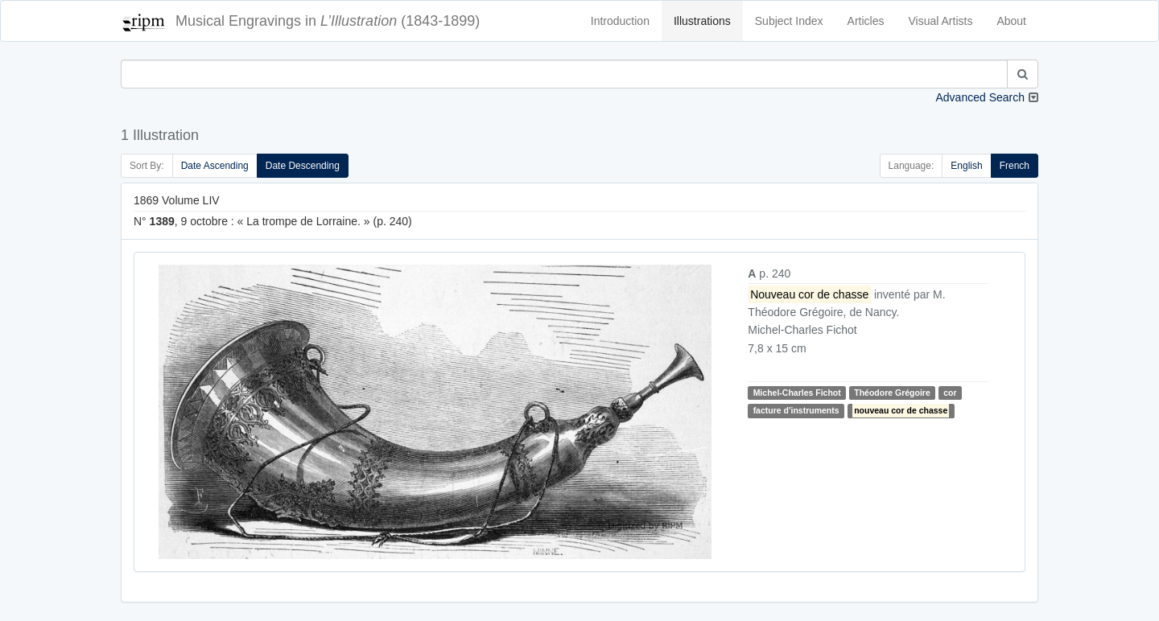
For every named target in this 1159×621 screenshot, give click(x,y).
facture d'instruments (796, 410)
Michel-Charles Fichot (797, 392)
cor (949, 392)
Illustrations (702, 20)
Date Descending (303, 165)
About (1011, 20)
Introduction (620, 20)
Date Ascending (215, 165)
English (966, 165)
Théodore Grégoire (892, 392)
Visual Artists (941, 20)
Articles (866, 20)
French (1014, 165)
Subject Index (789, 20)
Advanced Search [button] (980, 97)
